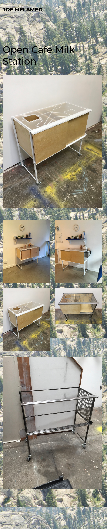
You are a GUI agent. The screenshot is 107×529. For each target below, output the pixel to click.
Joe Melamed (23, 10)
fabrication (23, 496)
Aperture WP (67, 519)
